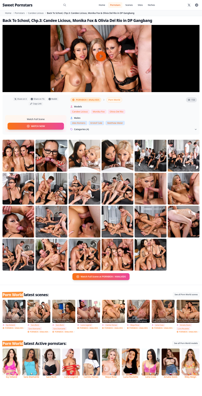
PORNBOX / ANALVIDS (85, 99)
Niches (151, 4)
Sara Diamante (35, 328)
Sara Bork (35, 325)
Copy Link (35, 103)
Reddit (53, 99)
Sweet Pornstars (17, 5)
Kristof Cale (96, 122)
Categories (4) (133, 129)
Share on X (20, 99)
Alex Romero (78, 122)
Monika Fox (99, 111)
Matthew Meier (115, 122)
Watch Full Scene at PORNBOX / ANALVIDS (101, 276)
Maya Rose (135, 325)
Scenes (129, 4)
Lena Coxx (159, 325)
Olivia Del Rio (116, 111)
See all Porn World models (186, 343)
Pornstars (115, 4)
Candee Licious (36, 13)
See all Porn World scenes (186, 294)
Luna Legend (86, 325)
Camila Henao (111, 325)
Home (102, 4)
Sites (140, 4)
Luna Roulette (183, 328)
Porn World (114, 99)
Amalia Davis (185, 325)
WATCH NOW (36, 126)
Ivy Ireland (10, 325)
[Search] (65, 5)
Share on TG (37, 99)
